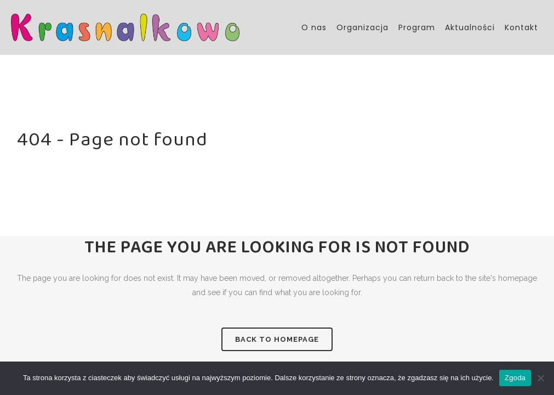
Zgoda (515, 378)
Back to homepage (277, 339)
